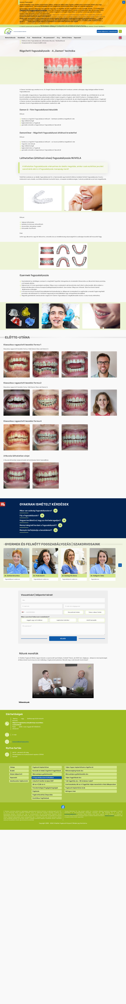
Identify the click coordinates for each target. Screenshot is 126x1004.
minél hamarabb (91, 625)
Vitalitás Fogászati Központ (31, 31)
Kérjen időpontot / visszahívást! (105, 31)
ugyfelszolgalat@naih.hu (70, 825)
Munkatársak (36, 37)
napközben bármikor (63, 625)
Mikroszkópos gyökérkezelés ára (77, 782)
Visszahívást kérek (74, 618)
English (120, 37)
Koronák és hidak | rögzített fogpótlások (47, 779)
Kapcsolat (77, 37)
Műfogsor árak (71, 801)
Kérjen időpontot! (16, 782)
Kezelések (21, 37)
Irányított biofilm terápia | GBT (43, 790)
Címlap (12, 775)
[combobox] (23, 617)
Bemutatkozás (10, 37)
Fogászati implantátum (41, 775)
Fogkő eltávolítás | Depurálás (43, 805)
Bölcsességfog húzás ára (74, 779)
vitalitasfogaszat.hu (109, 826)
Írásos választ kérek (95, 618)
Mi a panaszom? (49, 37)
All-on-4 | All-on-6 (39, 794)
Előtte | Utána (67, 37)
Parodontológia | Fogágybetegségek (45, 797)
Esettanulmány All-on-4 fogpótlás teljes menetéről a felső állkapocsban (91, 794)
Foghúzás (36, 801)
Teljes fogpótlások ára (73, 786)
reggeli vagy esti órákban (34, 625)
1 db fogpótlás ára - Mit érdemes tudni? (79, 790)
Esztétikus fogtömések (41, 809)
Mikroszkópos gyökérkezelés (42, 782)
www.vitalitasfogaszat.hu (20, 748)
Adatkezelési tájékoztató (19, 790)
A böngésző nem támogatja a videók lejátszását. (63, 687)
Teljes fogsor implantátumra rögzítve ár (80, 775)
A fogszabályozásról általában (43, 786)
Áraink (12, 779)
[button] (63, 71)
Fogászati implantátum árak (75, 797)
